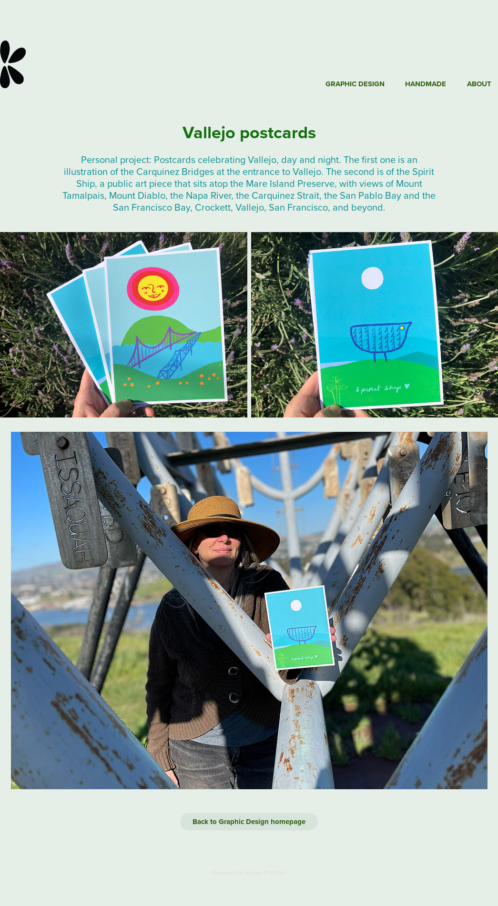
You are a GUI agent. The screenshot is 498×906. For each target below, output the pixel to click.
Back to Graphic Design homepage (249, 821)
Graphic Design (355, 84)
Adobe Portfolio (265, 872)
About (479, 84)
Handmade (425, 84)
